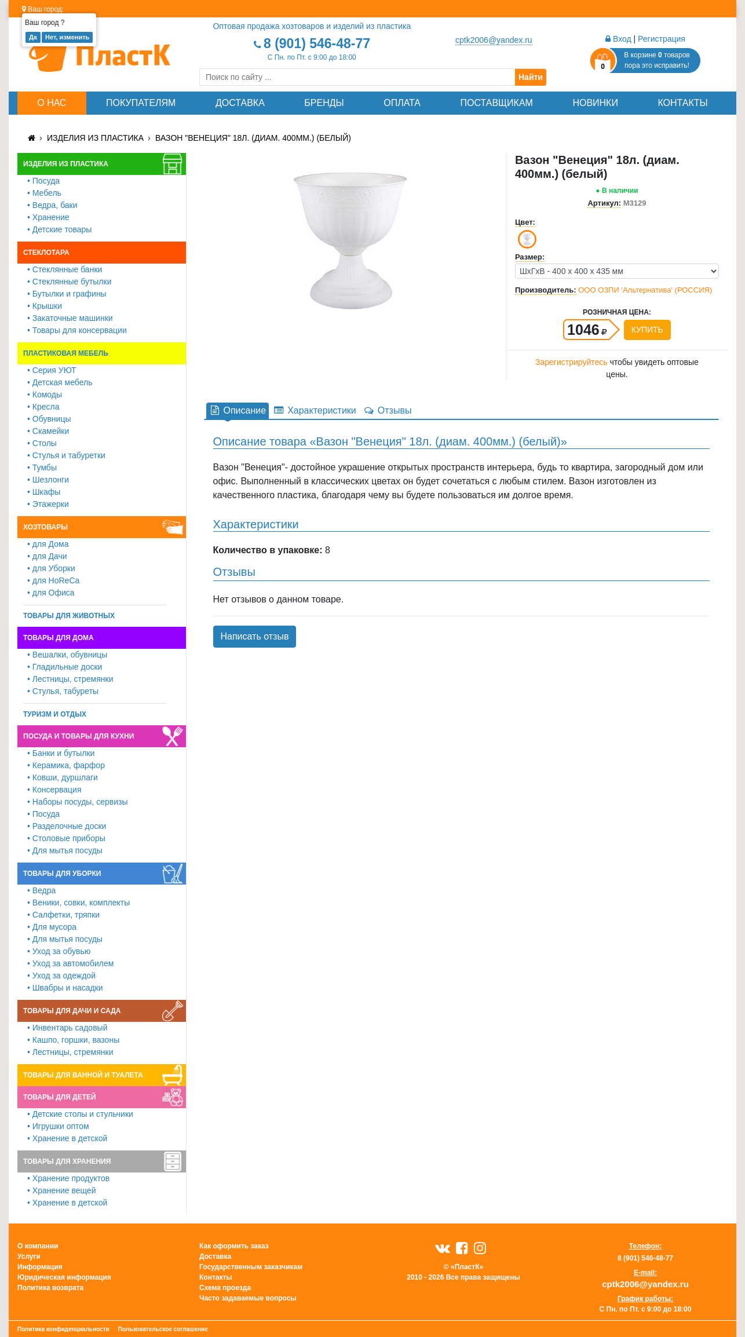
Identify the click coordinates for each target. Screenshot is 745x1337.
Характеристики (314, 410)
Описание (237, 410)
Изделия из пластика (95, 138)
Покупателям (141, 103)
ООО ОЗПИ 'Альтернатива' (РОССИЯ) (645, 290)
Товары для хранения (67, 1161)
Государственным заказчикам (250, 1267)
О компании (38, 1246)
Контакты (682, 103)
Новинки (595, 103)
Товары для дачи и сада (71, 1011)
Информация (40, 1267)
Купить (647, 329)
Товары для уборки (62, 874)
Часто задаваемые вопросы (248, 1298)
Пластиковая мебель (65, 353)
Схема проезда (225, 1288)
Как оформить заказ (234, 1246)
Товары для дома (58, 638)
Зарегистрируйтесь (571, 362)
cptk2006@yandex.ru (493, 40)
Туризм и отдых (54, 714)
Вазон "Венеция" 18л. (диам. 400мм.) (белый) (253, 138)
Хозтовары (45, 527)
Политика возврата (50, 1288)
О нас (51, 103)
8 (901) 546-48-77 (317, 43)
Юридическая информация (64, 1277)
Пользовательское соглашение (163, 1329)
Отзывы (387, 410)
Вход (618, 38)
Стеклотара (46, 253)
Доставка (240, 103)
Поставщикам (497, 103)
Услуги (29, 1256)
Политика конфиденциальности (63, 1329)
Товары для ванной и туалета (83, 1075)
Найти (530, 77)
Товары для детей (59, 1097)
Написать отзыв (255, 636)
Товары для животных (69, 616)
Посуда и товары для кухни (78, 736)
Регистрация (661, 38)
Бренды (324, 103)
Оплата (402, 103)
